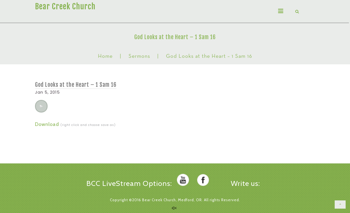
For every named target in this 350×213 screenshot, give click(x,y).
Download (47, 124)
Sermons (139, 56)
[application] (41, 106)
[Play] (41, 106)
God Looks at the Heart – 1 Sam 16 (75, 84)
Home (105, 56)
